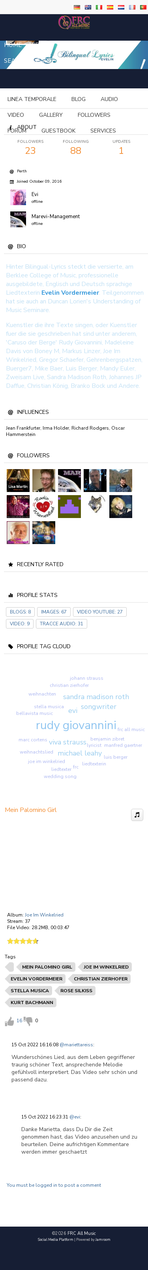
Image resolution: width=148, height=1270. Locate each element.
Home (13, 45)
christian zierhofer (69, 685)
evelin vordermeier (36, 979)
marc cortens (33, 740)
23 (30, 148)
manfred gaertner (123, 745)
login (116, 45)
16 (19, 1020)
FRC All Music (81, 1233)
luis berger (115, 757)
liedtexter (61, 769)
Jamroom (103, 1239)
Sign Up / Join (79, 45)
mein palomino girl (47, 967)
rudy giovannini (76, 725)
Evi (35, 194)
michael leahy (80, 753)
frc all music (131, 729)
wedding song (60, 776)
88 (76, 148)
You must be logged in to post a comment (54, 1185)
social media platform (55, 1239)
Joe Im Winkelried (44, 915)
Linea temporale (31, 99)
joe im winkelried (46, 761)
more (82, 99)
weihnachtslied (36, 752)
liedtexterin (94, 764)
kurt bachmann (32, 1002)
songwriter (98, 706)
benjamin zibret (107, 739)
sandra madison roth (96, 696)
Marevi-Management (56, 216)
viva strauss (67, 742)
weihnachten (42, 694)
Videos (40, 45)
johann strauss (86, 678)
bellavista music (34, 713)
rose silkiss (76, 991)
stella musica (49, 706)
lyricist (94, 745)
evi (72, 710)
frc (76, 767)
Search (16, 61)
